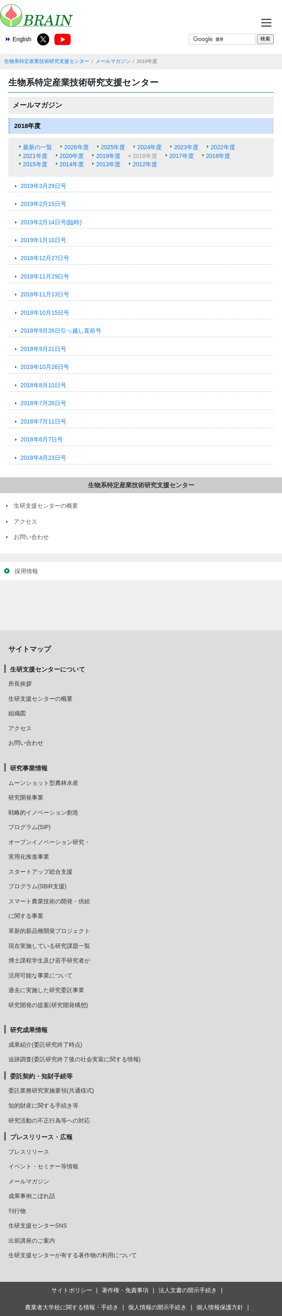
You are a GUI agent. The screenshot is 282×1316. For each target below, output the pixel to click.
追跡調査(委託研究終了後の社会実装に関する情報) (74, 1059)
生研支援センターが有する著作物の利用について (72, 1255)
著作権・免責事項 (125, 1290)
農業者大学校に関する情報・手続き (71, 1307)
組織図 (17, 713)
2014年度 (72, 164)
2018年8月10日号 (43, 385)
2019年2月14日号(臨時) (51, 222)
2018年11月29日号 (44, 276)
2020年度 (72, 156)
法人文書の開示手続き (188, 1290)
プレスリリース (28, 1151)
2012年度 (145, 164)
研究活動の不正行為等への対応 (49, 1120)
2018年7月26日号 (43, 403)
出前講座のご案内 (31, 1240)
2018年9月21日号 (43, 349)
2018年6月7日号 (41, 439)
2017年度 (181, 156)
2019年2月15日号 (43, 204)
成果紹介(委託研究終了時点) (45, 1044)
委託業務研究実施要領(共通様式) (51, 1090)
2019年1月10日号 (43, 240)
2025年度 (113, 147)
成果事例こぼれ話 (31, 1196)
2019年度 (108, 156)
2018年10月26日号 (44, 366)
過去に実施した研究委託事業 (46, 990)
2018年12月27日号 (44, 258)
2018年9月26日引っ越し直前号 (60, 330)
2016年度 (218, 156)
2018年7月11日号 (43, 421)
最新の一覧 (37, 147)
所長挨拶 (20, 683)
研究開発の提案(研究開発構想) (48, 1005)
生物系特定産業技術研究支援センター (46, 61)
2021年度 (35, 156)
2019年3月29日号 (43, 186)
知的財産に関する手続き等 (43, 1105)
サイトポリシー (71, 1290)
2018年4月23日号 (43, 457)
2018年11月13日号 (44, 294)
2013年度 (108, 164)
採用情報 (26, 571)
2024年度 (149, 147)
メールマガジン (113, 61)
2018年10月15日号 (44, 312)
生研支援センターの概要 (40, 698)
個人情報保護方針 (219, 1307)
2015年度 (35, 164)
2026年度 (76, 147)
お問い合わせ (25, 742)
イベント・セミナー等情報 (43, 1166)
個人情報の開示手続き (157, 1307)
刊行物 (17, 1211)
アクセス (20, 728)
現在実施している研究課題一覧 (49, 946)
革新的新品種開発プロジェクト (49, 930)
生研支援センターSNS (37, 1225)
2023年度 (186, 147)
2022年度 (223, 147)
